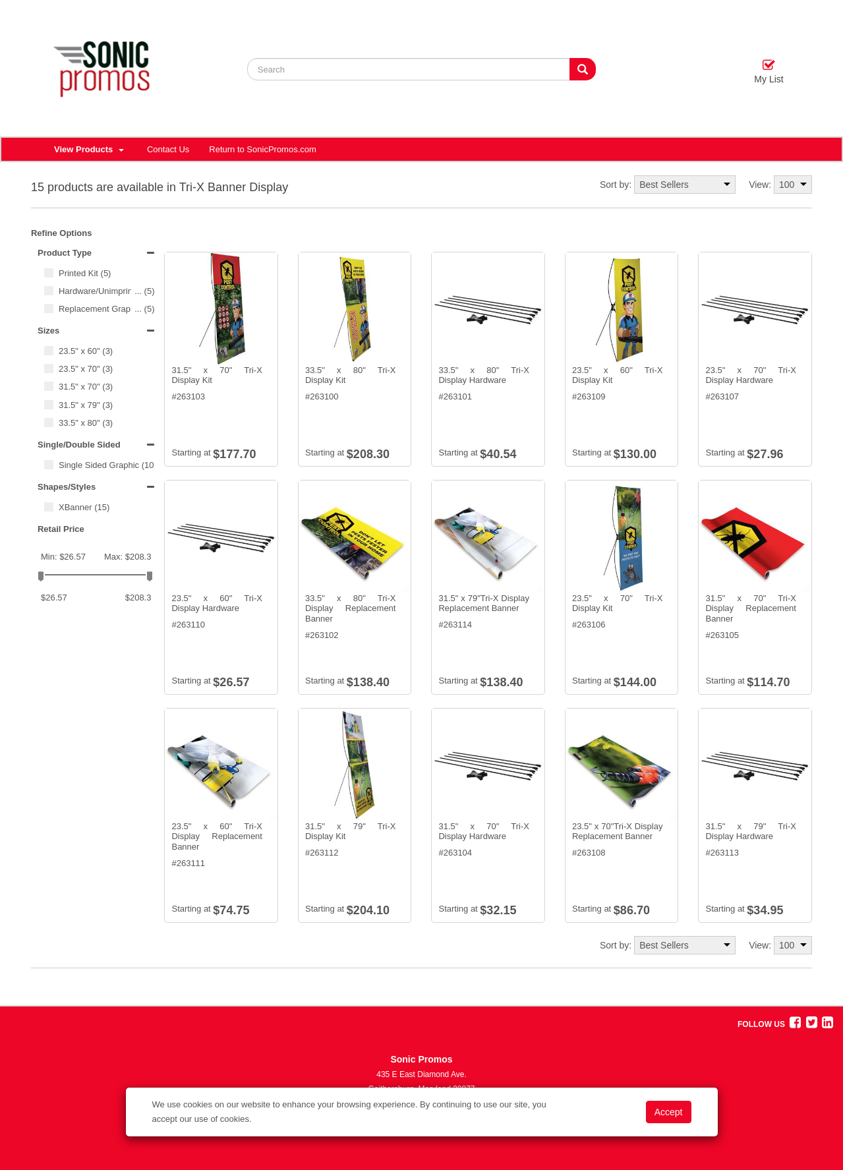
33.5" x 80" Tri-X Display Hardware (483, 375)
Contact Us (168, 149)
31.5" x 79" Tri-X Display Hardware (750, 831)
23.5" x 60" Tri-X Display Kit (617, 375)
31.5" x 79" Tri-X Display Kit (350, 831)
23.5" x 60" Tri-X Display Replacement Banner (216, 836)
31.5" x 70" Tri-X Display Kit (216, 375)
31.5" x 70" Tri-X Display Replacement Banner (750, 608)
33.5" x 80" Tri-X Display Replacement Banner (350, 608)
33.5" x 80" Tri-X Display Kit (350, 375)
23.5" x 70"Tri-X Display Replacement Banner (617, 831)
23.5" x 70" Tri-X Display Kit (617, 603)
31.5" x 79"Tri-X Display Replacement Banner (483, 603)
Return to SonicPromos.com (262, 149)
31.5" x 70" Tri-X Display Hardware (483, 831)
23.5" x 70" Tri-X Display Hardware (750, 375)
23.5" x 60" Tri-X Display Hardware (216, 603)
